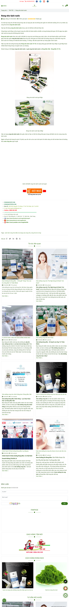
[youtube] (44, 1)
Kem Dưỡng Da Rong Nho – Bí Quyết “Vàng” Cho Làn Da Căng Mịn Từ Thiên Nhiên (16, 282)
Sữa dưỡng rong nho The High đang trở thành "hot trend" (50, 282)
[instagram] (47, 1)
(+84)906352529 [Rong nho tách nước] (29, 1)
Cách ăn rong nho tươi (51, 590)
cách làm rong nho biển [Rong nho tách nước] (11, 233)
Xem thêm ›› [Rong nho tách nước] (5, 296)
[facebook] (37, 1)
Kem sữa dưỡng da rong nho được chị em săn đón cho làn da (51, 452)
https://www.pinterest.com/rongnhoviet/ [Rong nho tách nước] (16, 220)
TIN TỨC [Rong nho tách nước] (11, 10)
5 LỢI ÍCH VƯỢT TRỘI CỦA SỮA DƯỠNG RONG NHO (16, 337)
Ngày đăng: (5, 19)
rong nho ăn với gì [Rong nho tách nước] (36, 233)
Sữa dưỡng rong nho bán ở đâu (44, 337)
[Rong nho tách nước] (34, 5)
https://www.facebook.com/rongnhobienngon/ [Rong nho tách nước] (18, 218)
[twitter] (40, 1)
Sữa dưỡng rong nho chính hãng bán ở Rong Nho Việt (16, 394)
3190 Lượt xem (22, 19)
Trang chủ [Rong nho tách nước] (4, 10)
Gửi (65, 503)
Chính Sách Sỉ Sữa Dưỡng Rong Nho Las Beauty (15, 451)
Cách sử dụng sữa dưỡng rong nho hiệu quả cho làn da (51, 394)
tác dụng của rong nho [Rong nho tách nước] (24, 233)
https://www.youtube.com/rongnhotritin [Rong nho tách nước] (17, 222)
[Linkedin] (13, 239)
